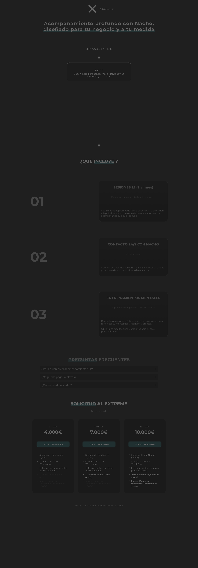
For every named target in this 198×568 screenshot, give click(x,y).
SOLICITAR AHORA (53, 445)
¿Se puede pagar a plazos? (99, 381)
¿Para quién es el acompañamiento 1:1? (99, 373)
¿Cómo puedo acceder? (99, 389)
